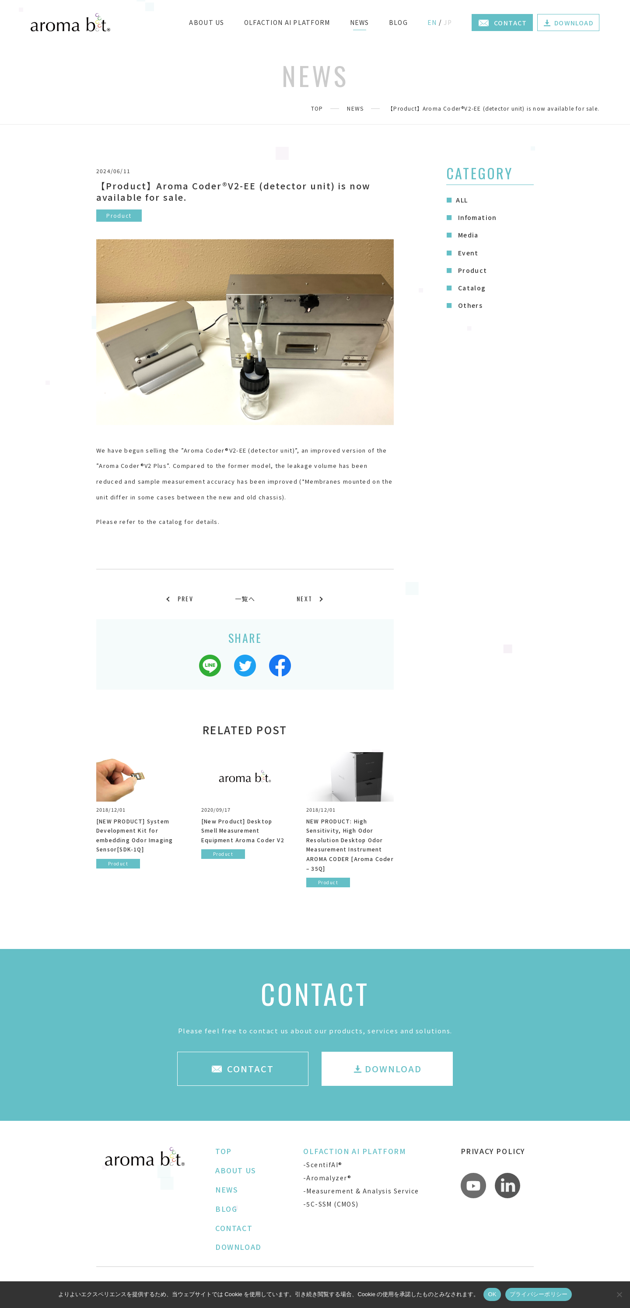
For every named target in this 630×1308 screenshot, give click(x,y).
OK (492, 1294)
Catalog (471, 287)
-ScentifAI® (322, 1164)
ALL (462, 199)
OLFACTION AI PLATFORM (287, 22)
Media (467, 234)
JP (448, 22)
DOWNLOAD (238, 1247)
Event (467, 252)
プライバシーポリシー (539, 1294)
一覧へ (245, 598)
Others (469, 305)
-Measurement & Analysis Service (361, 1190)
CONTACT (233, 1228)
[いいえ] (619, 1294)
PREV (185, 598)
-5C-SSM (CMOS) (331, 1204)
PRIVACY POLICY (493, 1151)
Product (471, 270)
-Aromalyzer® (327, 1177)
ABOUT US (206, 22)
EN (432, 22)
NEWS (359, 22)
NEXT (304, 598)
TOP (317, 108)
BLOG (398, 22)
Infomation (476, 217)
